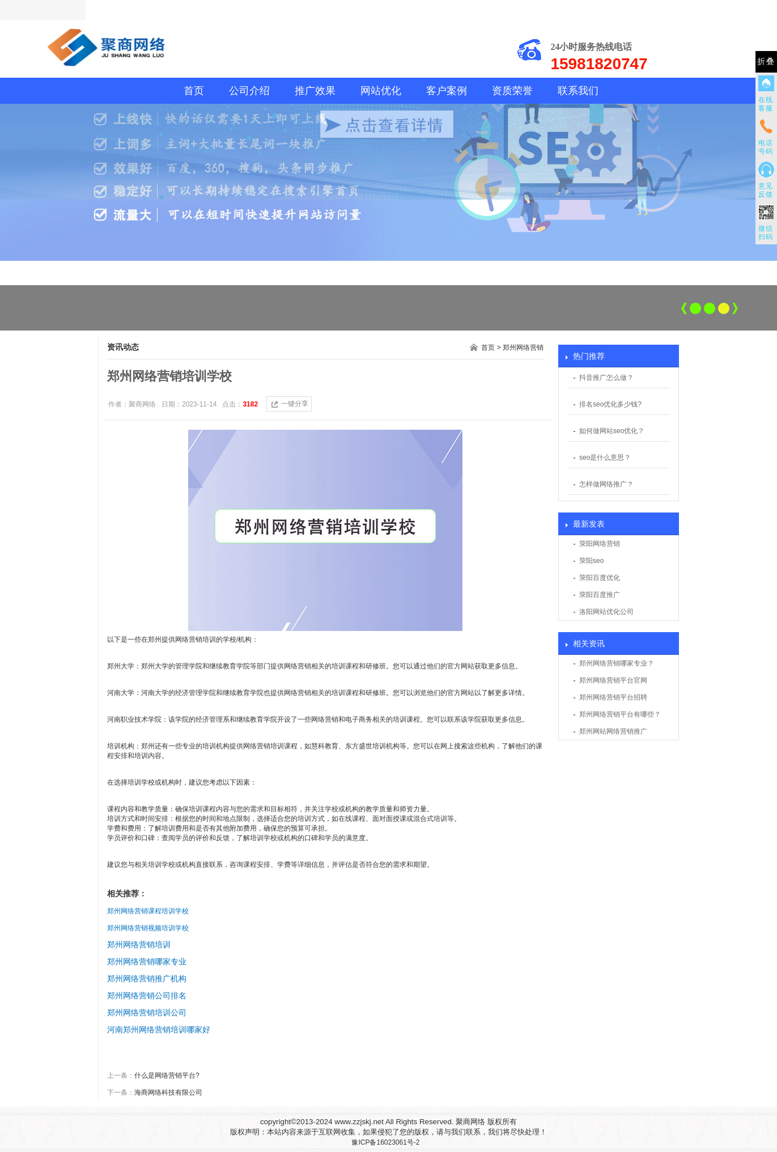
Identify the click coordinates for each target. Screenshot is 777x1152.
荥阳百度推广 (599, 595)
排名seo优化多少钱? (610, 404)
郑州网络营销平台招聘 (613, 697)
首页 (194, 90)
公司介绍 (249, 90)
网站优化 (380, 90)
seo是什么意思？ (605, 457)
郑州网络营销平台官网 (613, 680)
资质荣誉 (512, 90)
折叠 (766, 61)
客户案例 (446, 90)
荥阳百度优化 (599, 578)
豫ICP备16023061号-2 (385, 1142)
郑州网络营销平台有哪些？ (620, 714)
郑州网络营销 (523, 347)
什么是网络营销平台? (166, 1075)
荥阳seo (591, 561)
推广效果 (315, 90)
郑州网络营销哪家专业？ (616, 663)
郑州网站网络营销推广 (613, 731)
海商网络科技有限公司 (168, 1092)
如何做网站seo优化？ (611, 431)
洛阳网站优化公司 (606, 612)
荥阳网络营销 (599, 544)
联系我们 (578, 90)
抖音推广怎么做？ (606, 378)
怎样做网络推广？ (606, 484)
